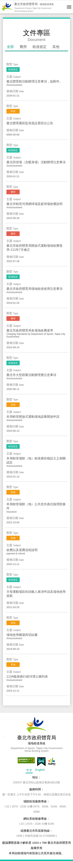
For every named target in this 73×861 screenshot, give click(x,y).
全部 (10, 47)
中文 (29, 770)
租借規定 (40, 47)
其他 (55, 47)
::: (4, 20)
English (40, 769)
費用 (23, 47)
